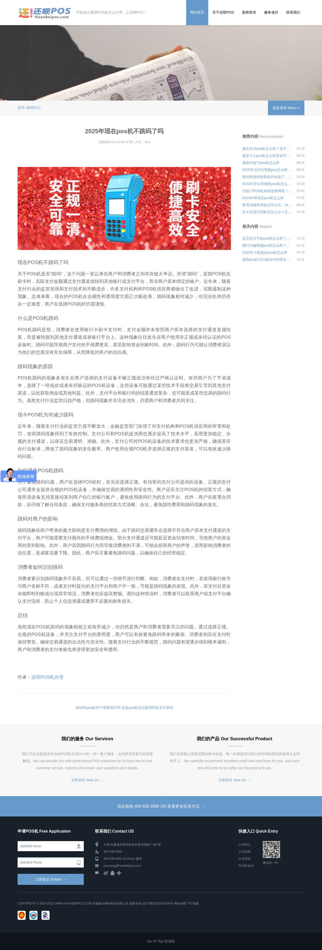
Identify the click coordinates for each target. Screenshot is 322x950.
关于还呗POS (223, 12)
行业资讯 (244, 858)
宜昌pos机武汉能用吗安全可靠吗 (147, 708)
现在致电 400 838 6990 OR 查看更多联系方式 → (161, 806)
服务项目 (271, 12)
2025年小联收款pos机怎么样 (265, 252)
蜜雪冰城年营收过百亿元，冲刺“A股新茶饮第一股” (267, 205)
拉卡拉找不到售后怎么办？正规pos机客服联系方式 (267, 212)
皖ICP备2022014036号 (158, 903)
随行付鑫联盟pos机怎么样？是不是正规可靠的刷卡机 (267, 245)
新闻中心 (34, 108)
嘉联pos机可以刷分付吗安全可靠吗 (267, 259)
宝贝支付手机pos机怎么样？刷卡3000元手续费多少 (267, 238)
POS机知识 (246, 866)
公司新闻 (244, 851)
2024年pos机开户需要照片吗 (98, 708)
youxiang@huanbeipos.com (122, 866)
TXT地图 (193, 903)
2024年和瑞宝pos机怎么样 (263, 198)
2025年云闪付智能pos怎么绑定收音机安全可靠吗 (267, 170)
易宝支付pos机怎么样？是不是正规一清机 (267, 149)
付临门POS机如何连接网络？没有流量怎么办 (267, 191)
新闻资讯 (249, 12)
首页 (21, 108)
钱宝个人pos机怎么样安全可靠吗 (267, 156)
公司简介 (244, 844)
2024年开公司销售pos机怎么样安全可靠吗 (267, 184)
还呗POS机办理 (47, 677)
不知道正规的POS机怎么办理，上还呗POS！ (111, 12)
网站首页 (197, 12)
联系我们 (293, 12)
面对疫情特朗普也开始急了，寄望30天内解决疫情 (267, 177)
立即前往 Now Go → (87, 780)
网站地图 (180, 903)
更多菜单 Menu (286, 108)
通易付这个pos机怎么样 (261, 163)
